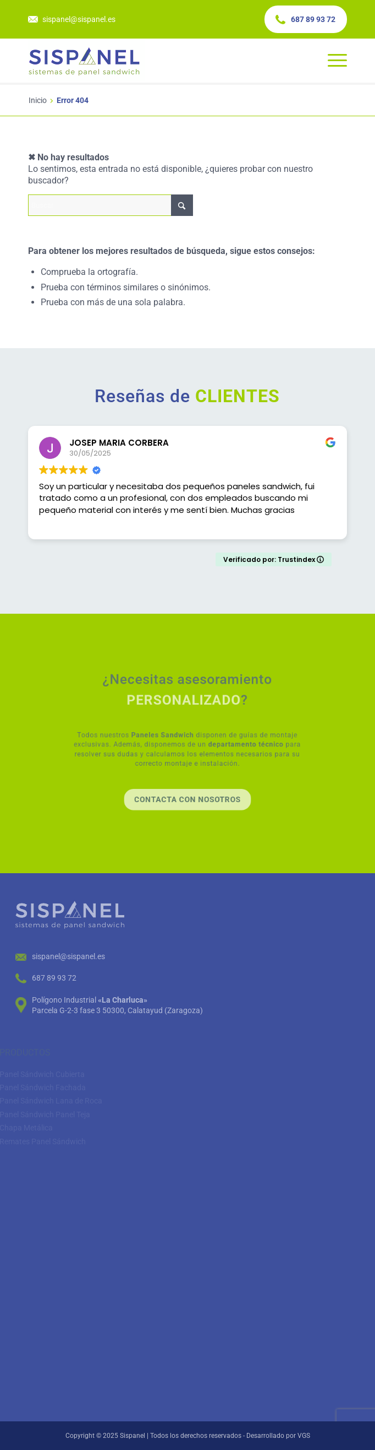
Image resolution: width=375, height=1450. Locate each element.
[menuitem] (332, 61)
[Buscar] (110, 205)
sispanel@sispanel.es (78, 19)
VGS (303, 1436)
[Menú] (332, 61)
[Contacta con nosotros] (187, 777)
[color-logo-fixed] (155, 61)
